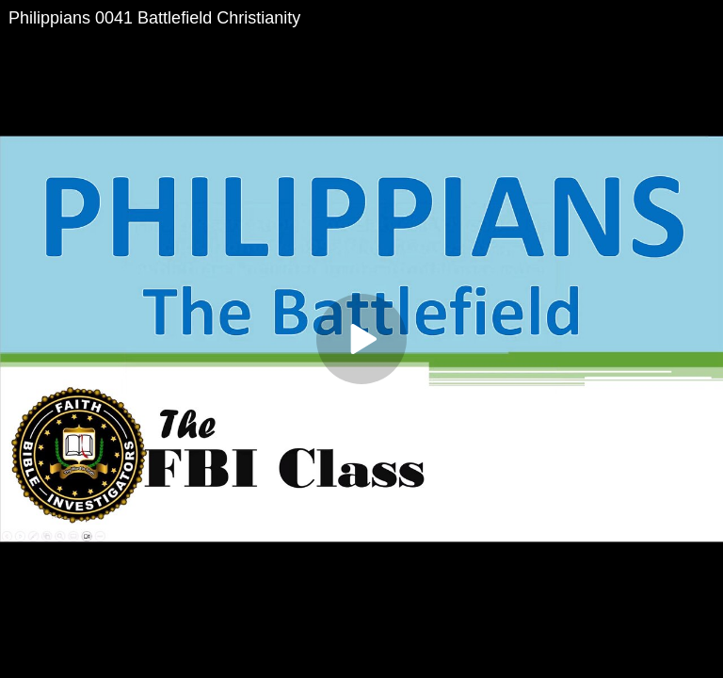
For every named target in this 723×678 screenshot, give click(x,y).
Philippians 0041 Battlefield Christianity (154, 17)
